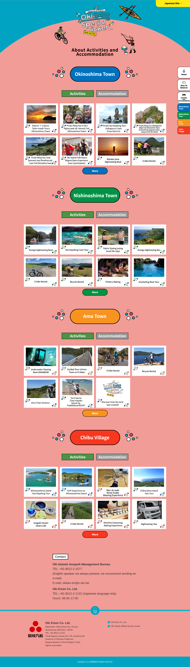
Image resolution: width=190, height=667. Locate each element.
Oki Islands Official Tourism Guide (125, 626)
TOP (95, 610)
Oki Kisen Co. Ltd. (119, 622)
